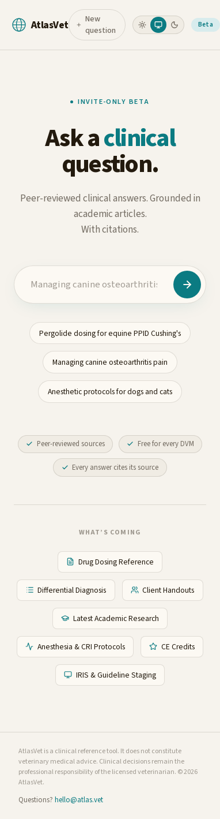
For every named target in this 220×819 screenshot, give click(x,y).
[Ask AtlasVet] (187, 284)
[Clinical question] (94, 284)
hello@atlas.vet (79, 800)
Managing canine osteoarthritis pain (110, 362)
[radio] (142, 25)
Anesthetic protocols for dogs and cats (110, 391)
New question (96, 24)
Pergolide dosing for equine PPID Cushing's (110, 333)
